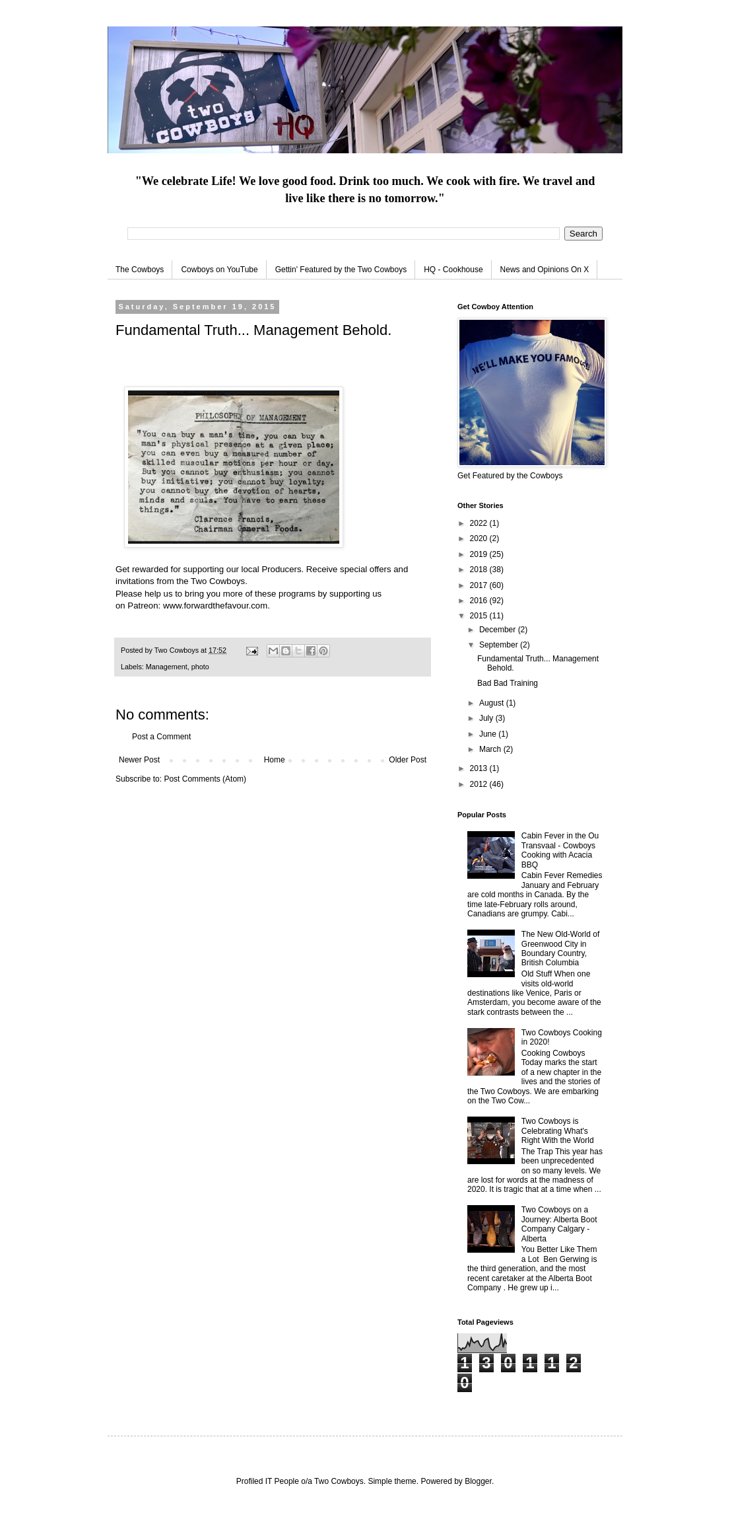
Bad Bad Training (507, 683)
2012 (480, 784)
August (492, 703)
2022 (480, 523)
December (498, 629)
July (487, 718)
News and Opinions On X (544, 269)
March (491, 749)
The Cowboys (140, 269)
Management (166, 667)
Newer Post (139, 759)
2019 (480, 554)
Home (274, 759)
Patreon (142, 605)
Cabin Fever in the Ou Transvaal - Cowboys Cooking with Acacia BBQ (560, 850)
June (488, 734)
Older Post (407, 759)
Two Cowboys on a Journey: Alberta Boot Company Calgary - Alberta (559, 1224)
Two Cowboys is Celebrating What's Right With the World (557, 1131)
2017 (480, 585)
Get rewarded (142, 569)
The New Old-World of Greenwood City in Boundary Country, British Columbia (560, 948)
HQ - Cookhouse (453, 269)
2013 (480, 768)
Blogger (478, 1481)
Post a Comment (161, 736)
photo (200, 667)
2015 (480, 615)
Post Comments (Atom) (205, 779)
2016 (480, 600)
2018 (480, 569)
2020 (480, 538)
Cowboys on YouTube (219, 269)
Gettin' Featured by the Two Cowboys (341, 269)
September (499, 644)
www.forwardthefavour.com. (218, 605)
